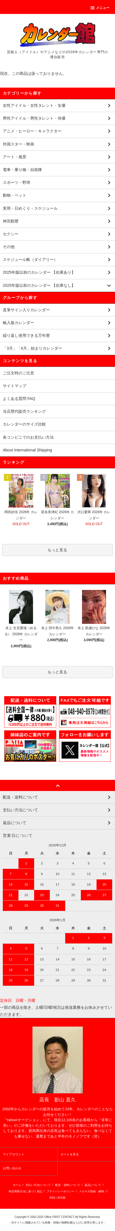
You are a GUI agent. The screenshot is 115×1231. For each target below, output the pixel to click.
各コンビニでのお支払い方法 (28, 437)
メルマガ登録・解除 (91, 1191)
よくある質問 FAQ (19, 398)
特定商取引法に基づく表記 (25, 1191)
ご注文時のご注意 (18, 373)
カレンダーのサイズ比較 (24, 424)
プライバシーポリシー (60, 1191)
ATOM (61, 1197)
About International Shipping (27, 450)
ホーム (17, 1184)
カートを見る (69, 1154)
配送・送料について (67, 1184)
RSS (52, 1197)
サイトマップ (14, 386)
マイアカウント (13, 1154)
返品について (93, 1184)
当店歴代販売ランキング (24, 411)
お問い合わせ (12, 1168)
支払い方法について (38, 1184)
